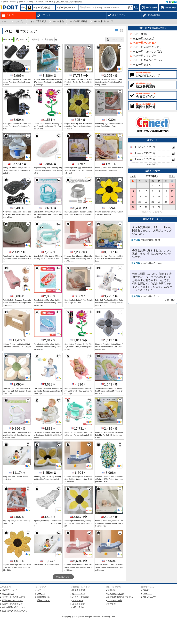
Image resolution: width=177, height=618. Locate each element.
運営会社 (111, 604)
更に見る (171, 300)
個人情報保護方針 (115, 593)
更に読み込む (63, 577)
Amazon (22, 40)
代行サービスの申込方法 (13, 597)
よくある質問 (78, 604)
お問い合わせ (78, 607)
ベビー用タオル (142, 64)
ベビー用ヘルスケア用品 (147, 51)
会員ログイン (78, 593)
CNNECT (147, 593)
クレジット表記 (114, 600)
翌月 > (172, 176)
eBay (8, 40)
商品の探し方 (8, 593)
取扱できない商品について (14, 611)
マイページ (77, 600)
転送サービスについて (12, 604)
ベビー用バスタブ (143, 38)
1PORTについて (9, 590)
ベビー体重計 (141, 34)
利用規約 (111, 590)
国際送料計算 (43, 597)
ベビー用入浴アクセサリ (147, 47)
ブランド (41, 593)
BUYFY (146, 590)
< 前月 (133, 176)
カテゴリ (41, 590)
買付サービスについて (12, 600)
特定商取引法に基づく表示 (120, 597)
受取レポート (43, 600)
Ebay (113, 617)
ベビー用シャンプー (145, 55)
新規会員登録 (78, 590)
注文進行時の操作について (14, 607)
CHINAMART (149, 597)
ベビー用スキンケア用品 (147, 60)
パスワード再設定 (80, 597)
